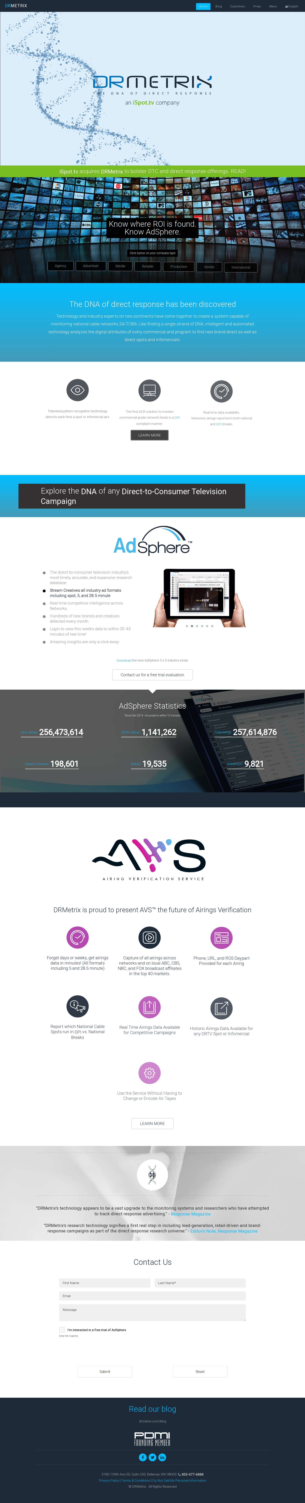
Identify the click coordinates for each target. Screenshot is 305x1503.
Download (124, 660)
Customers (237, 6)
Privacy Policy (109, 1481)
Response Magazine (191, 1214)
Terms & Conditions (135, 1481)
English (292, 6)
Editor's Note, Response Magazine (224, 1231)
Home (203, 6)
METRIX (16, 5)
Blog (219, 6)
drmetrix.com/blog (152, 1421)
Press (257, 6)
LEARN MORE (152, 1123)
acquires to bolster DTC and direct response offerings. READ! (153, 171)
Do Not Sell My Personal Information (179, 1481)
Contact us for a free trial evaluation (152, 675)
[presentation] (88, 1346)
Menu (273, 6)
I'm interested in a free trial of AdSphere (96, 1330)
